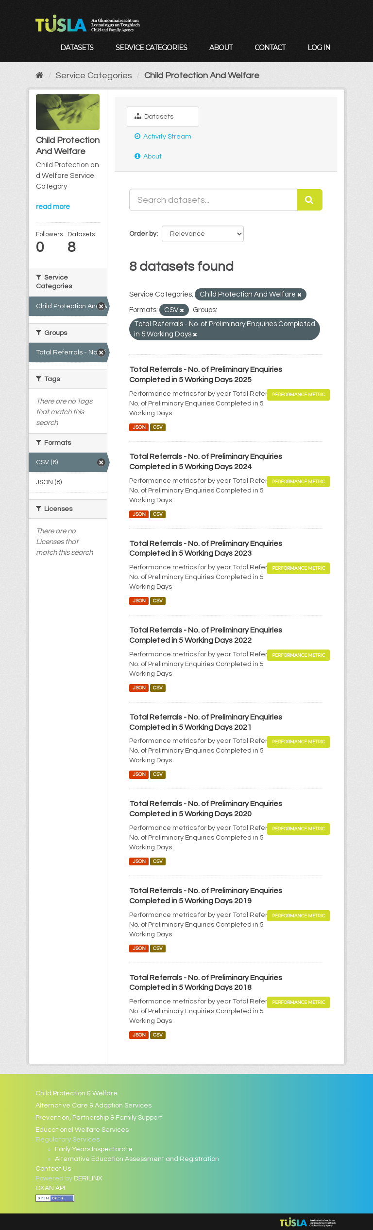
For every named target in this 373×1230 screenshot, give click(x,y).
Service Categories (151, 47)
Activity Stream (163, 136)
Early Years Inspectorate (94, 1149)
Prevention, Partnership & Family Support (98, 1117)
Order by (142, 233)
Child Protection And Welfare (201, 75)
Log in (318, 47)
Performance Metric (298, 394)
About (220, 47)
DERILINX (88, 1178)
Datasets (76, 47)
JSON (139, 427)
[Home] (39, 75)
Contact (269, 47)
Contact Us (53, 1168)
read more (53, 207)
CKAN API (50, 1188)
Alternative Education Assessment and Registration (137, 1159)
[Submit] (309, 200)
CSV (158, 427)
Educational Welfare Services (82, 1129)
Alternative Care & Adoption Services (93, 1105)
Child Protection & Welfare (76, 1093)
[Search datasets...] (213, 200)
